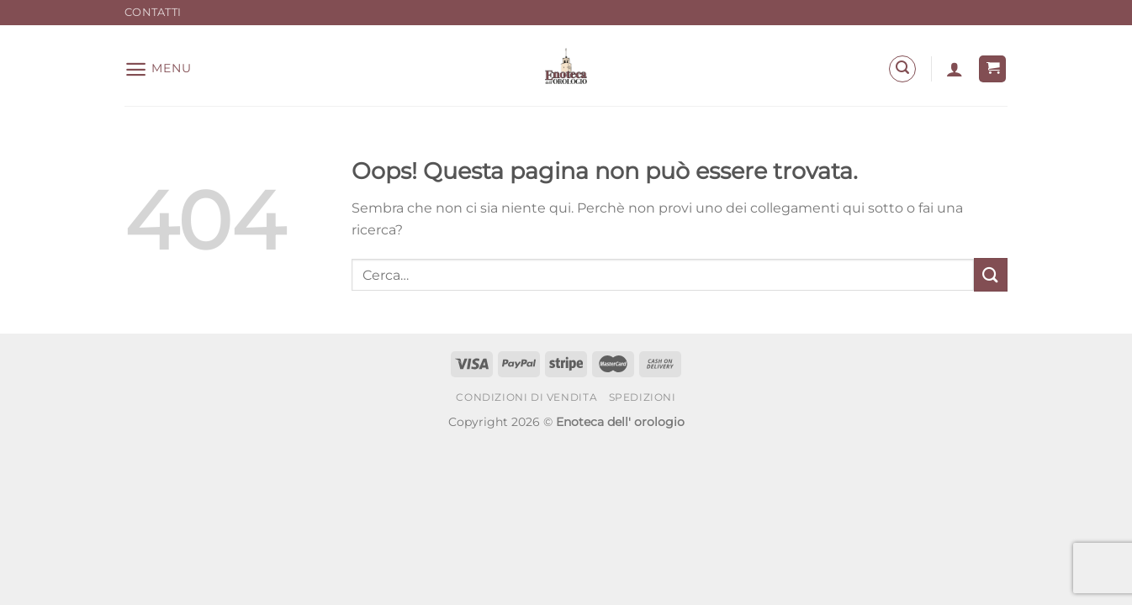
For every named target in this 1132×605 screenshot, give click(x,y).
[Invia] (991, 274)
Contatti (152, 12)
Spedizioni (642, 397)
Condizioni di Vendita (526, 397)
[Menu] (157, 69)
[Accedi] (954, 68)
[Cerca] (902, 68)
